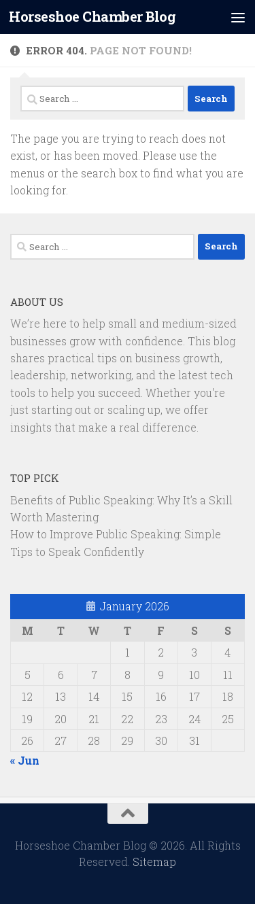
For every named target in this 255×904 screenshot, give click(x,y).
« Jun (24, 760)
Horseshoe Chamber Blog (92, 16)
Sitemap (154, 861)
